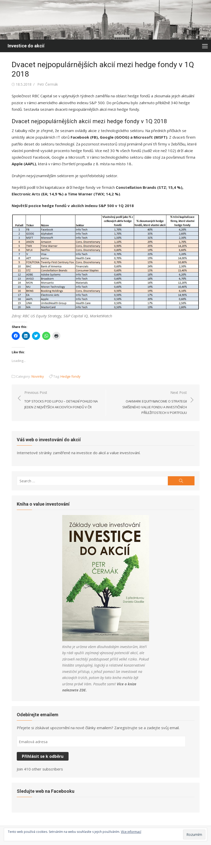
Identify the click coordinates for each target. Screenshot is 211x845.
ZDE (82, 690)
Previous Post (62, 400)
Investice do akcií (26, 45)
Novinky (37, 376)
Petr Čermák (47, 84)
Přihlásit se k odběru (42, 756)
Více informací (131, 832)
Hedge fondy (70, 376)
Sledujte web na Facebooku (45, 791)
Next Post (149, 403)
